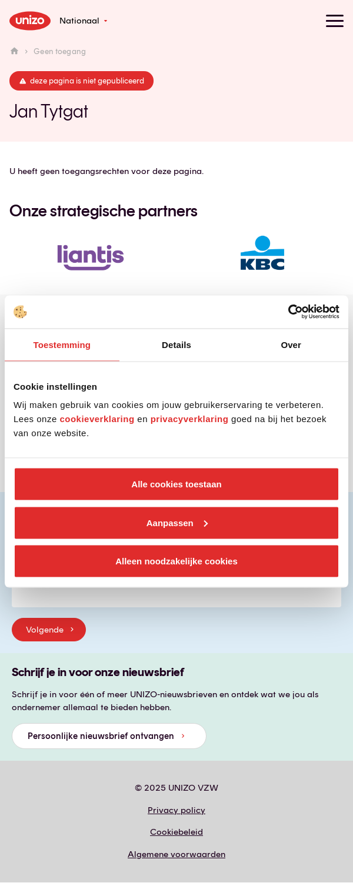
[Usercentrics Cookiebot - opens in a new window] (288, 312)
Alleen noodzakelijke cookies (176, 561)
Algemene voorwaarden (176, 854)
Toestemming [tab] (62, 344)
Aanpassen (177, 522)
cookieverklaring (96, 419)
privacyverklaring (190, 419)
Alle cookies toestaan (176, 484)
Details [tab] (176, 344)
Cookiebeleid (176, 832)
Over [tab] (291, 344)
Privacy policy (176, 810)
